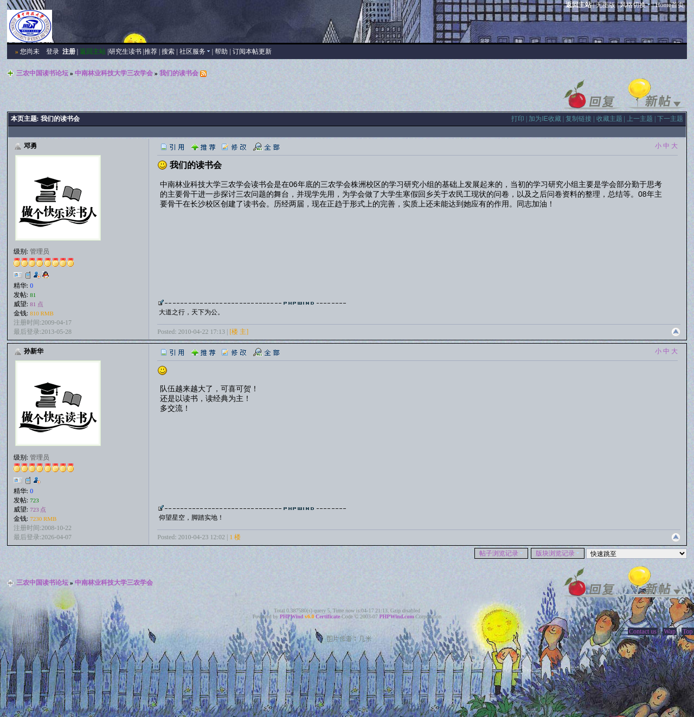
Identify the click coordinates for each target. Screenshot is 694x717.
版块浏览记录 (558, 553)
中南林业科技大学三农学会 (114, 73)
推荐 (150, 51)
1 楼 (235, 537)
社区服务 (194, 51)
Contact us (643, 631)
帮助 (221, 51)
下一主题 (670, 118)
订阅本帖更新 (252, 51)
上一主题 (640, 118)
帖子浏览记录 (501, 553)
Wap (670, 631)
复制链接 (579, 118)
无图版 (605, 5)
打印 (517, 118)
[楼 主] (238, 331)
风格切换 (635, 5)
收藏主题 (609, 118)
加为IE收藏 (545, 118)
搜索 (168, 51)
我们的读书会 (178, 73)
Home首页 (670, 5)
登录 (52, 51)
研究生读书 (125, 51)
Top (688, 631)
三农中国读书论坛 (42, 73)
